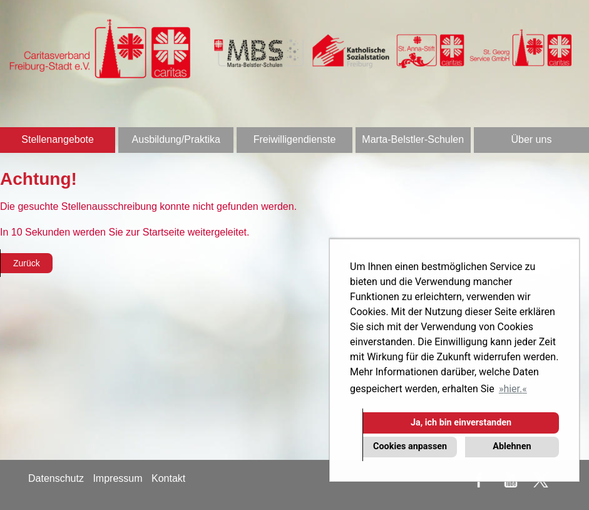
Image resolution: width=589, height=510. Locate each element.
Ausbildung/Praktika (176, 139)
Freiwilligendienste (295, 139)
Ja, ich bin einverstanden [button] (461, 422)
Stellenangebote (57, 139)
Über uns (531, 139)
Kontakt (168, 478)
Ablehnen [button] (512, 446)
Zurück (26, 263)
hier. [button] (512, 389)
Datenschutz (56, 478)
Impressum (117, 478)
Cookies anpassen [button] (410, 446)
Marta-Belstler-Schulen (413, 139)
